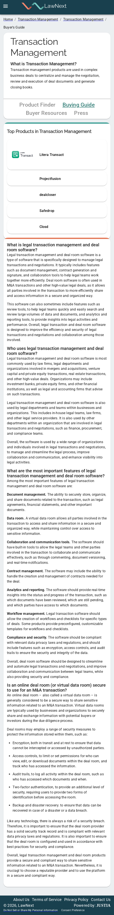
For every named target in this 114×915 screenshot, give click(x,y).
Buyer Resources (46, 113)
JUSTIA (103, 905)
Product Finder (37, 105)
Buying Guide (79, 105)
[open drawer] (5, 6)
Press (81, 113)
